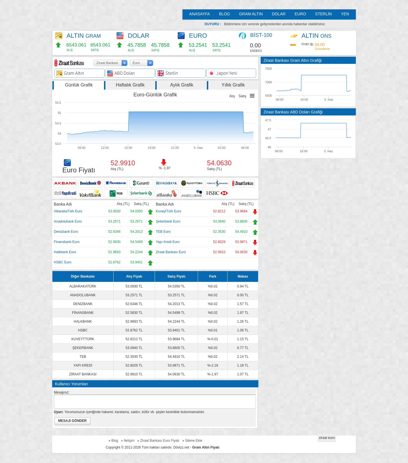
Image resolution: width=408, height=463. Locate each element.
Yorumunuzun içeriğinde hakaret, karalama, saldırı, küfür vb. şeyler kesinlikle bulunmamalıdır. (129, 412)
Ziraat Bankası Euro (171, 252)
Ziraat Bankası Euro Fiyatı (159, 441)
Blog (114, 441)
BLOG (224, 14)
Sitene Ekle (193, 441)
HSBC (83, 330)
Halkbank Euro (65, 252)
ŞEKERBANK (83, 348)
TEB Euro (163, 232)
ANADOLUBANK (83, 295)
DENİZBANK (83, 304)
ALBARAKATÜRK (82, 286)
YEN (345, 14)
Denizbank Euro (66, 232)
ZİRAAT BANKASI (83, 374)
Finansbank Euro (67, 242)
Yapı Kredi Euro (168, 242)
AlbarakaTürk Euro (68, 211)
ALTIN (84, 35)
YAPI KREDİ (82, 365)
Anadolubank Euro (68, 221)
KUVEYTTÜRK (82, 339)
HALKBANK (83, 322)
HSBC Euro (62, 262)
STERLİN (323, 14)
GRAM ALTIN (251, 14)
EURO (300, 14)
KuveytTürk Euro (168, 211)
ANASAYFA (199, 14)
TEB (83, 357)
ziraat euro (327, 438)
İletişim (129, 441)
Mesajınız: (61, 392)
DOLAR (278, 14)
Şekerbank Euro (168, 221)
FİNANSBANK (83, 313)
